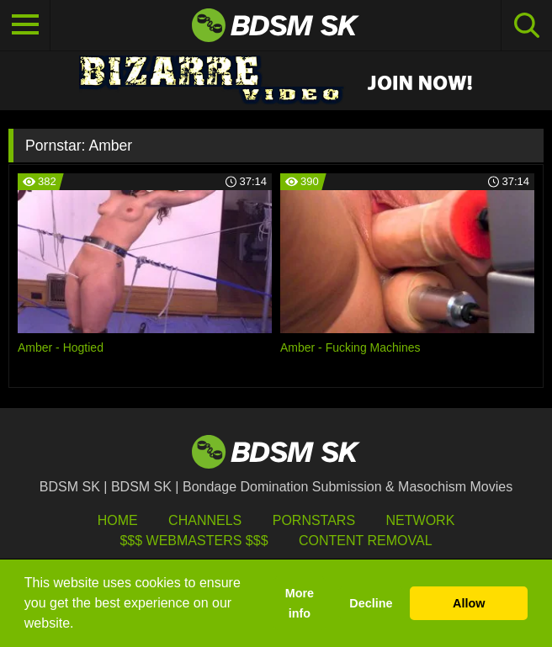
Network (420, 520)
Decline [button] (370, 603)
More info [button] (299, 603)
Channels (205, 520)
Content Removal (366, 540)
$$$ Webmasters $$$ (193, 540)
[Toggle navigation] (25, 25)
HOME (118, 520)
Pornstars (314, 520)
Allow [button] (469, 603)
